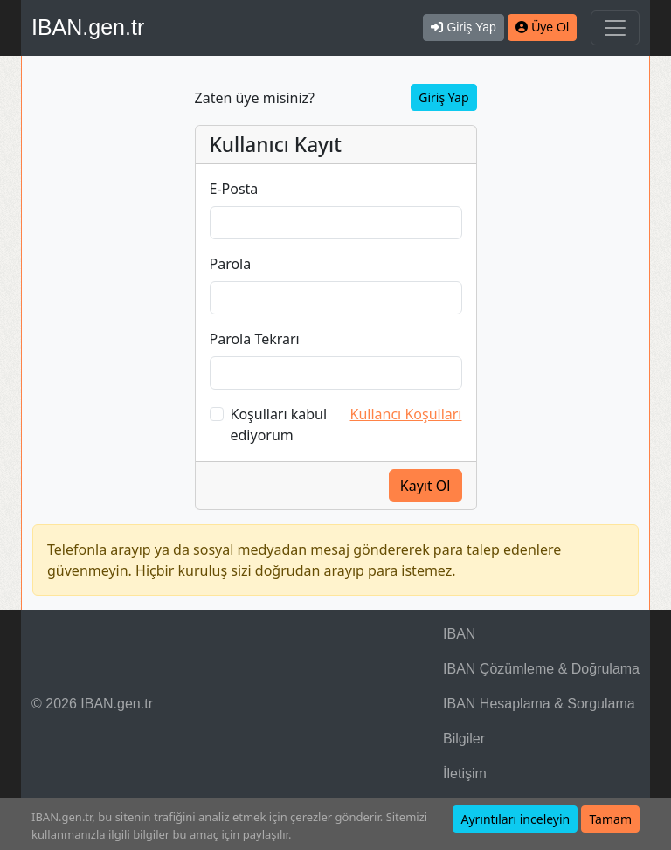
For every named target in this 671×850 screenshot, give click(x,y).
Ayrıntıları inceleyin (515, 819)
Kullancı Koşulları (406, 414)
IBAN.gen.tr (87, 27)
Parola (231, 263)
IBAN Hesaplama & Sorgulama (539, 703)
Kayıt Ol (425, 485)
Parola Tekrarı (255, 339)
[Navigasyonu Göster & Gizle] (615, 27)
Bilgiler (464, 738)
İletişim (465, 773)
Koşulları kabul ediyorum (279, 424)
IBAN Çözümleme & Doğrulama (541, 668)
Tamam (610, 819)
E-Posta (234, 188)
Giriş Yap (443, 97)
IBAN (459, 633)
